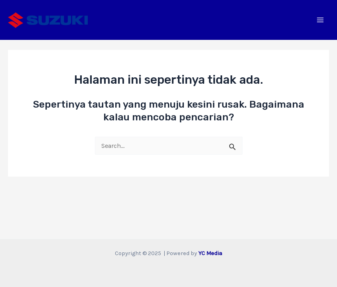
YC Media (210, 253)
